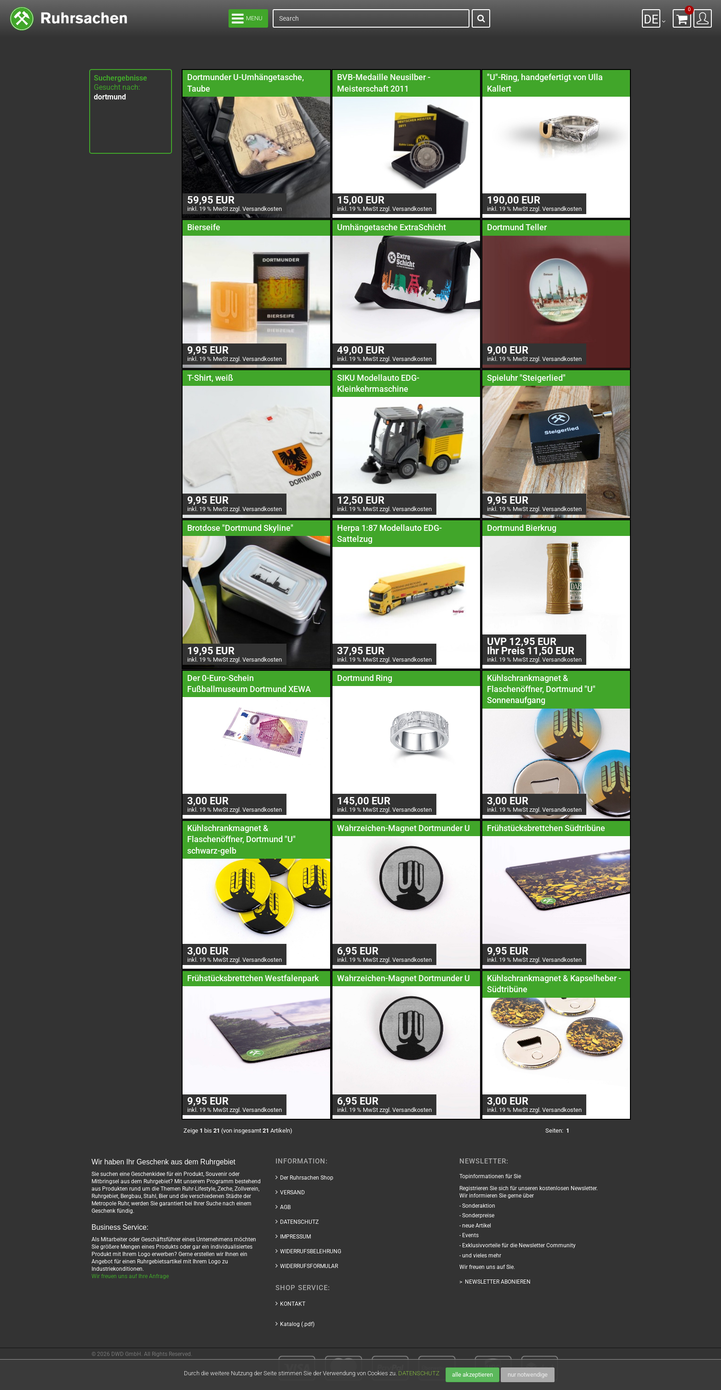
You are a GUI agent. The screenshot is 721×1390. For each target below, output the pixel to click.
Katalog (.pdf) (297, 1324)
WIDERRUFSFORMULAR (309, 1266)
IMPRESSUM (295, 1236)
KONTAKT (292, 1304)
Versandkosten (261, 208)
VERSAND (292, 1192)
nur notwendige (528, 1374)
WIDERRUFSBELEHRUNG (310, 1251)
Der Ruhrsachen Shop (306, 1178)
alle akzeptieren (472, 1374)
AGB (285, 1207)
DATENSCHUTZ (419, 1373)
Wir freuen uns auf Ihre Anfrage (130, 1276)
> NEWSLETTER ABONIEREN (495, 1282)
